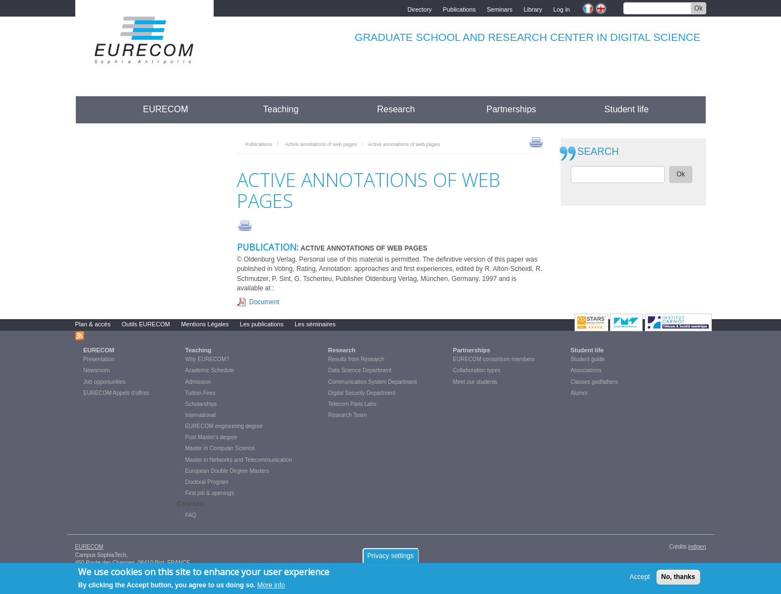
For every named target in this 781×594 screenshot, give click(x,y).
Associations (586, 370)
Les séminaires (314, 324)
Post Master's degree (211, 437)
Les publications (261, 324)
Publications (459, 8)
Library (533, 8)
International (200, 415)
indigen (697, 547)
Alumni (579, 393)
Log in (562, 8)
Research (396, 109)
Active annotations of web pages (321, 144)
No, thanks (678, 579)
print (536, 141)
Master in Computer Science (220, 448)
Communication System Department (372, 382)
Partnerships (511, 109)
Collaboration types (476, 370)
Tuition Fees (200, 393)
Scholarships (201, 404)
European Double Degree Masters (227, 471)
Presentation (99, 359)
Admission (198, 382)
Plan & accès (93, 324)
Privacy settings (390, 558)
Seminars (499, 8)
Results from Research (356, 359)
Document (264, 302)
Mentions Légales (205, 324)
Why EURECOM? (207, 359)
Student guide (588, 359)
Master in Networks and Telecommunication (238, 460)
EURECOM (165, 109)
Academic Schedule (209, 370)
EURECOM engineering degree (224, 426)
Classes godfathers (594, 382)
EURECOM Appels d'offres (116, 393)
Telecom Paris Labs (352, 404)
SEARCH (598, 152)
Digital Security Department (362, 393)
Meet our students (475, 382)
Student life (626, 109)
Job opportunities (105, 382)
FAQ (190, 515)
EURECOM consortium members (493, 359)
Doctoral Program (207, 482)
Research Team (347, 415)
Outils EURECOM (146, 324)
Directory (419, 8)
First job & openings (209, 493)
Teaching (280, 109)
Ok (698, 8)
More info (271, 588)
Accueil (96, 109)
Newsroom (97, 370)
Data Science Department (360, 370)
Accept (640, 579)
